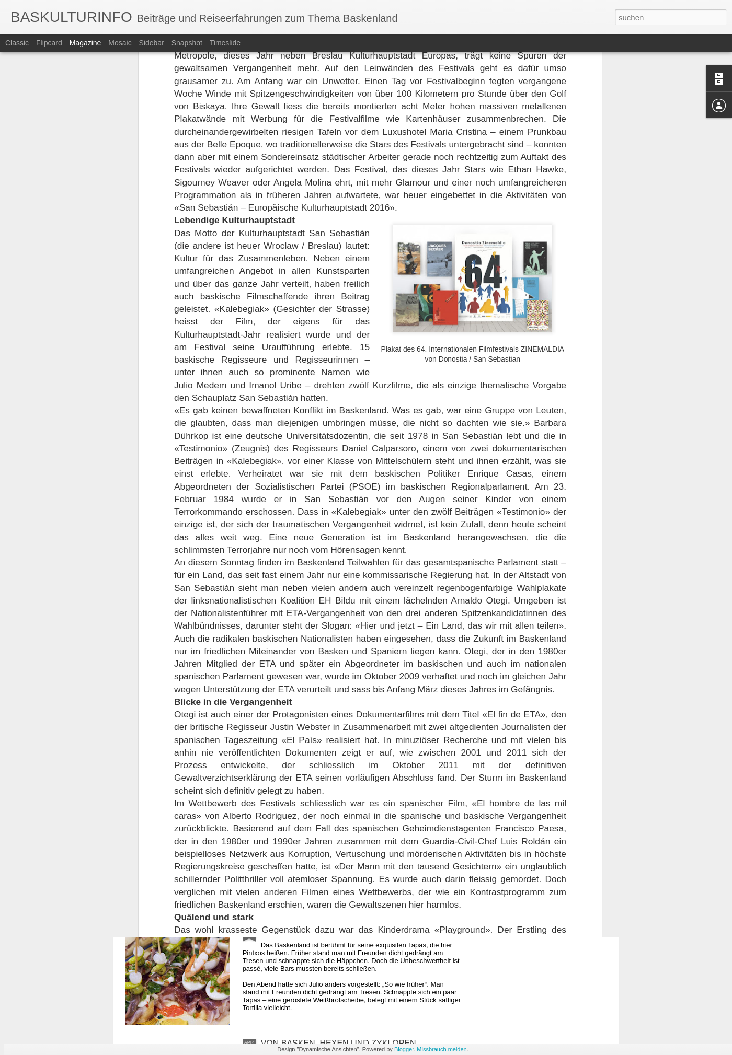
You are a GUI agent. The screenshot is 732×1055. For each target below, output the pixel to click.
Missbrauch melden (441, 1049)
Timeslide (225, 43)
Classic (17, 43)
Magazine (85, 43)
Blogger (404, 1049)
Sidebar (151, 43)
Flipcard (49, 43)
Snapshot (186, 43)
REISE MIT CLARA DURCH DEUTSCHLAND (345, 806)
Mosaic (119, 43)
